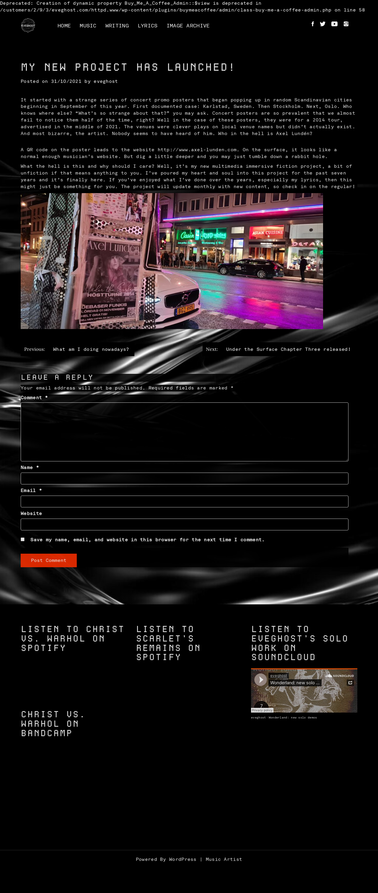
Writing (117, 26)
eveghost (106, 81)
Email (31, 490)
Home (64, 26)
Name (30, 467)
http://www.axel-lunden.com (197, 149)
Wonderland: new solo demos (293, 717)
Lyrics (148, 26)
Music (88, 26)
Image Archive (188, 26)
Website (31, 513)
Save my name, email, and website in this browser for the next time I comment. (147, 539)
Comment (34, 397)
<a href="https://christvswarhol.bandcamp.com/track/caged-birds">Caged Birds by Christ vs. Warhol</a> (74, 804)
